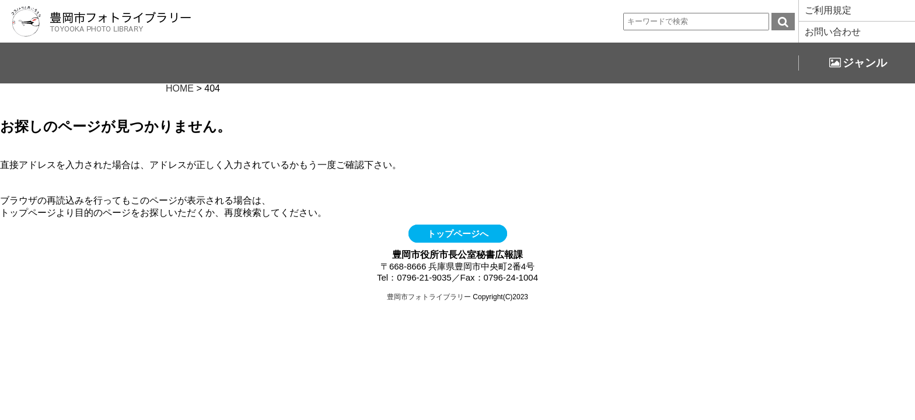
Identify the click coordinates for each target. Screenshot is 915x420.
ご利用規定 (828, 10)
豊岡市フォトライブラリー (429, 297)
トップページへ (457, 234)
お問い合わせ (833, 32)
